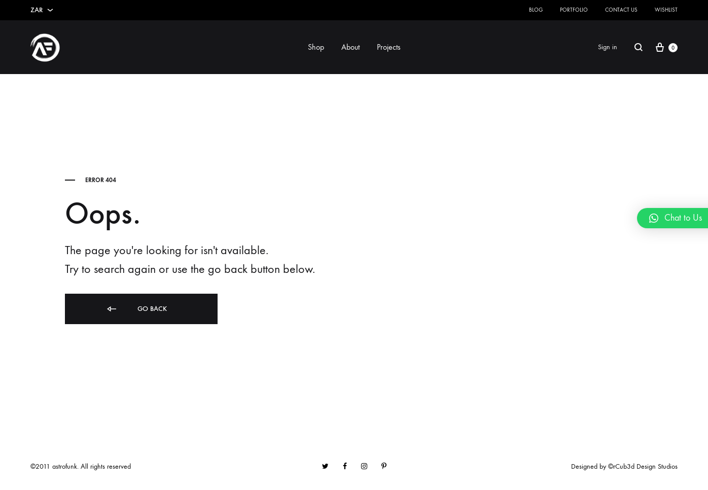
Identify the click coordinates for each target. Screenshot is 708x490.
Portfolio (574, 10)
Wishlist (666, 10)
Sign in (607, 47)
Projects (389, 47)
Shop (316, 47)
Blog (536, 10)
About (350, 47)
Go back (136, 309)
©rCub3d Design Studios (643, 466)
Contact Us (621, 10)
